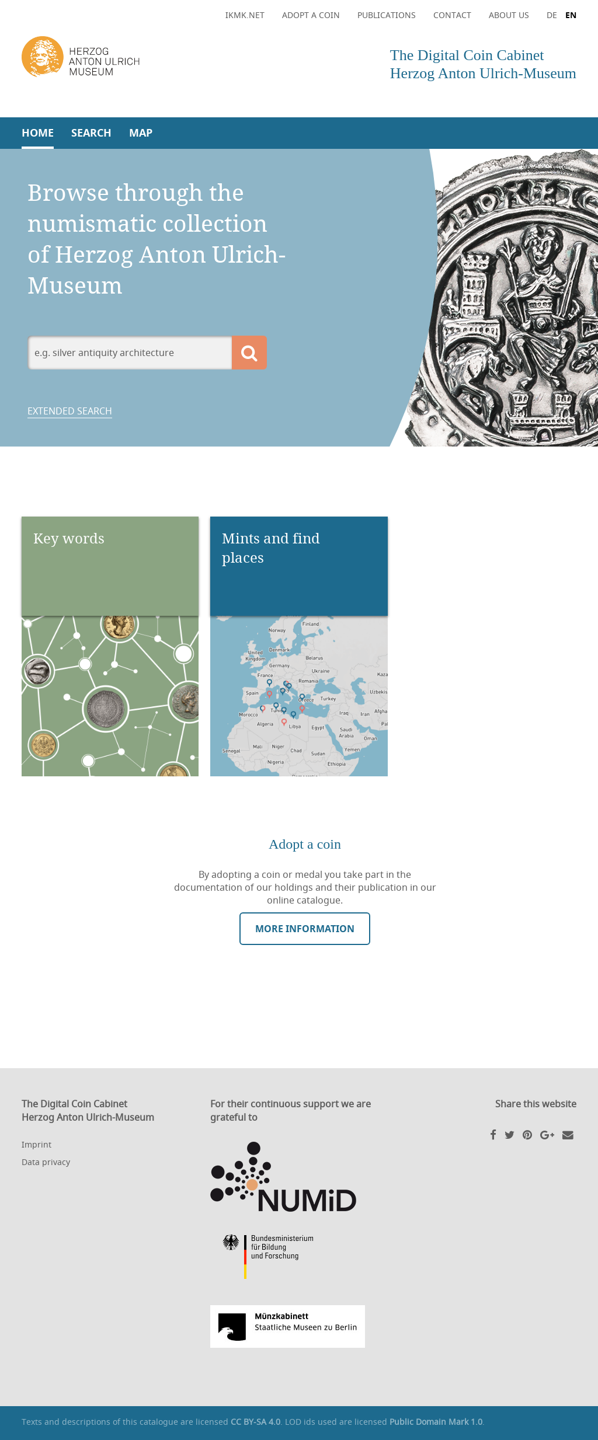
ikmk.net (245, 14)
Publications (386, 14)
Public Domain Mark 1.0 (436, 1421)
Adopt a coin (311, 14)
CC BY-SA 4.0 (255, 1421)
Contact (452, 14)
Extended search (69, 411)
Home (38, 132)
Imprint (36, 1144)
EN (570, 14)
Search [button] (91, 132)
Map (140, 132)
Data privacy (46, 1161)
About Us (509, 14)
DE (552, 14)
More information (304, 928)
